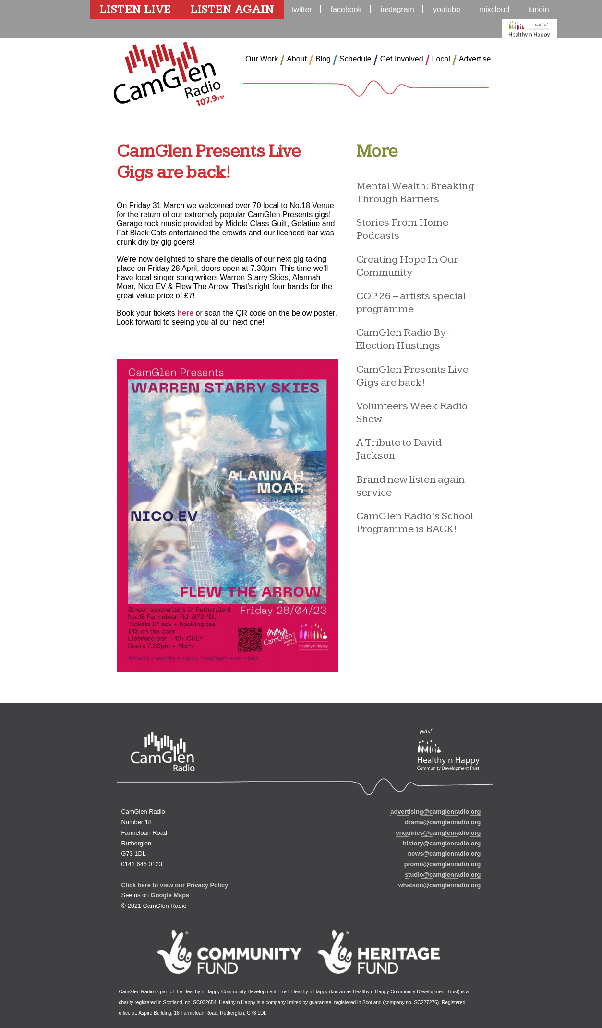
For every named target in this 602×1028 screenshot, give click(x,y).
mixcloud (494, 9)
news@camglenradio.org (444, 853)
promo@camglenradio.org (442, 864)
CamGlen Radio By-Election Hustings (403, 339)
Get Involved (401, 59)
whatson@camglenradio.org (439, 885)
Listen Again (232, 9)
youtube (446, 9)
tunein (538, 9)
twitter (301, 9)
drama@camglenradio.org (443, 822)
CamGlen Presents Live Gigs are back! (412, 376)
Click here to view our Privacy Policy (175, 885)
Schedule (355, 59)
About (297, 59)
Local (441, 59)
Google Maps (170, 895)
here (185, 313)
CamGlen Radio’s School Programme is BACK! (414, 523)
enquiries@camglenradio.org (438, 832)
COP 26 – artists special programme (411, 303)
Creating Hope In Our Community (407, 266)
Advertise (475, 59)
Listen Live (135, 9)
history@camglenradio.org (442, 843)
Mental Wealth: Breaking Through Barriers (415, 193)
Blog (323, 59)
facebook (346, 9)
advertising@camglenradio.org (435, 811)
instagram (397, 9)
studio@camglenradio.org (443, 874)
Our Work (261, 59)
